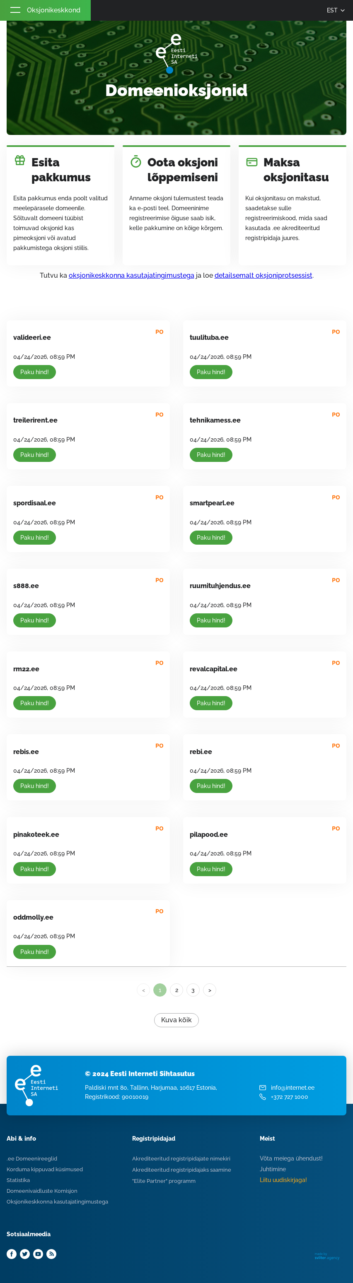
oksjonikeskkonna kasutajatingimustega (131, 275)
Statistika (18, 1180)
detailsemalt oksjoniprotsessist (263, 275)
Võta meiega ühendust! (291, 1158)
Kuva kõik (176, 1020)
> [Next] (209, 990)
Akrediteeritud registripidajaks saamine (181, 1170)
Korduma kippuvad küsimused (45, 1169)
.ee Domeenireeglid (32, 1159)
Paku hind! (34, 372)
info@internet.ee (292, 1087)
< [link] (143, 990)
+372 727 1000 (289, 1096)
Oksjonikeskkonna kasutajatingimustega (57, 1202)
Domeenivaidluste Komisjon (42, 1191)
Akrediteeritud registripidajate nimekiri (181, 1159)
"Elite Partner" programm (164, 1181)
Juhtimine (273, 1169)
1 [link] (160, 990)
